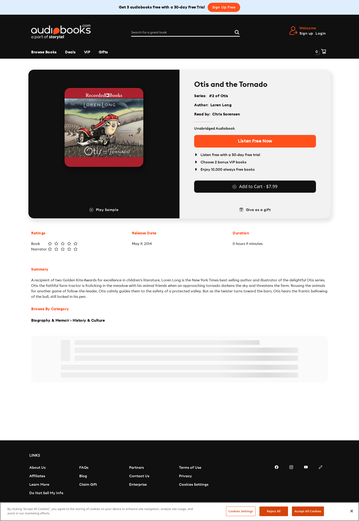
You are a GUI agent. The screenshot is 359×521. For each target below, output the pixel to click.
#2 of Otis (218, 96)
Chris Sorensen (226, 114)
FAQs (83, 467)
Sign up (306, 33)
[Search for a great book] (185, 32)
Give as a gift (258, 209)
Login (320, 33)
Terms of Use (190, 467)
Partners (136, 467)
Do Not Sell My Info (46, 493)
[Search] (237, 31)
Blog (83, 476)
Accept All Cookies (307, 511)
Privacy (185, 476)
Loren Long (221, 105)
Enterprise (138, 484)
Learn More (39, 484)
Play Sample (107, 209)
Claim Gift (88, 484)
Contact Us (139, 476)
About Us (37, 467)
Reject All (274, 511)
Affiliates (37, 476)
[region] (179, 511)
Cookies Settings (193, 484)
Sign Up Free (224, 7)
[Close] (352, 511)
